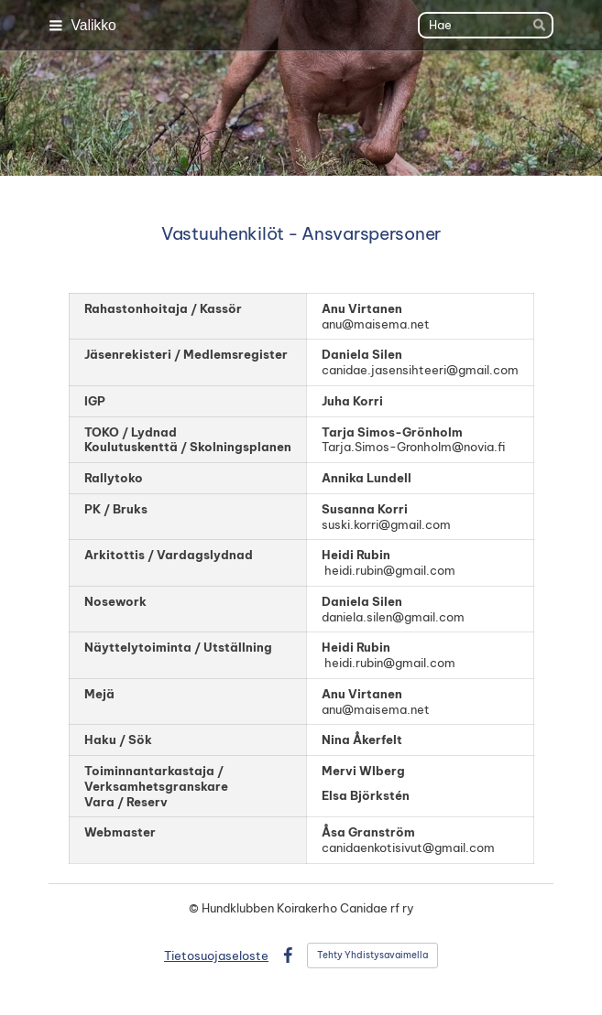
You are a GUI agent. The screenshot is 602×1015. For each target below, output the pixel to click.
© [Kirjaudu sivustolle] (195, 908)
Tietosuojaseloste (216, 955)
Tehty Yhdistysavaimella (372, 955)
